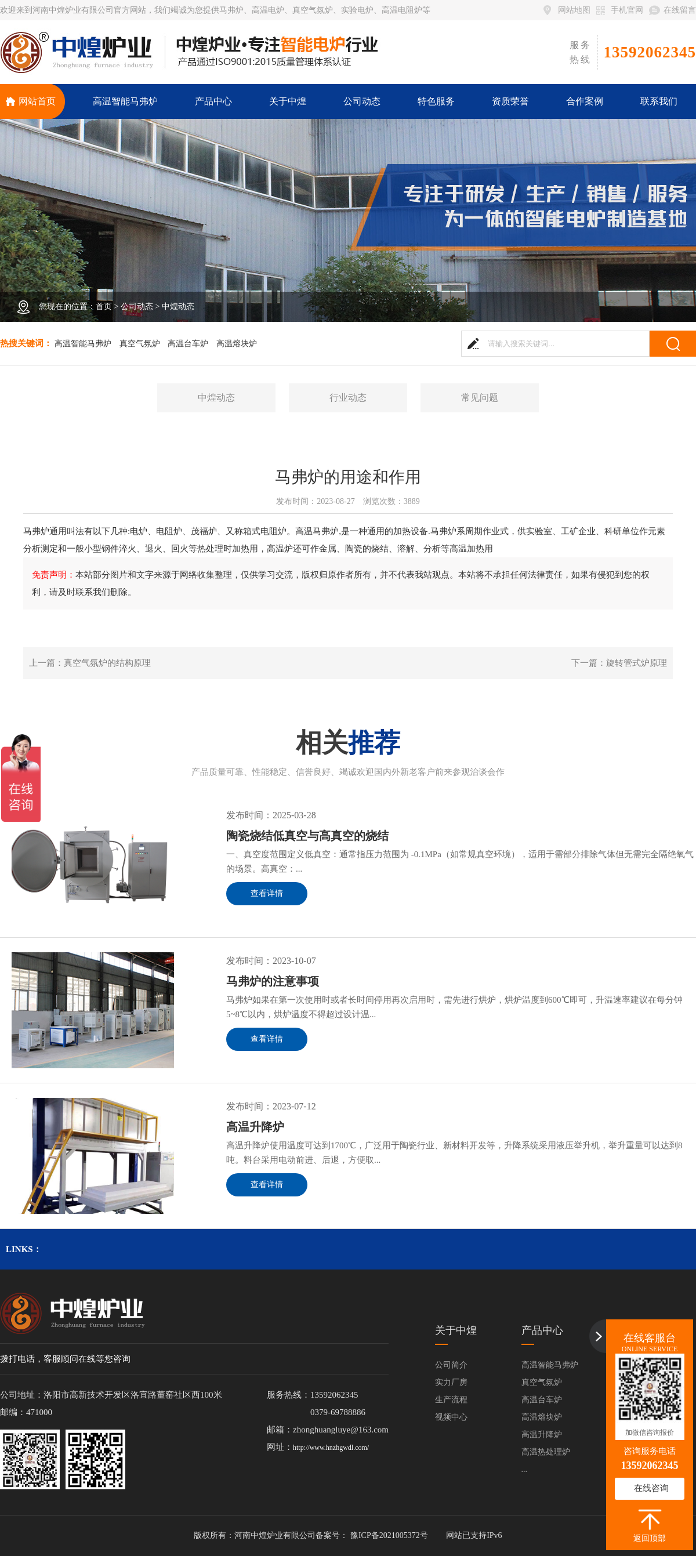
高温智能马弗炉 (83, 343)
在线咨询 (651, 1488)
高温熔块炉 (236, 343)
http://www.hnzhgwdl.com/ (331, 1447)
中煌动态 (178, 306)
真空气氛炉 (139, 343)
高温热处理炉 (545, 1452)
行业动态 (348, 397)
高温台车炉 (188, 343)
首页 (104, 306)
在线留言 (680, 10)
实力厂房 (451, 1382)
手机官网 (627, 10)
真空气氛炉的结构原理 (107, 663)
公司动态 (137, 306)
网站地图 (574, 10)
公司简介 (451, 1365)
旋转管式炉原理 (636, 663)
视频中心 (451, 1417)
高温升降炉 (541, 1434)
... (524, 1469)
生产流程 (451, 1399)
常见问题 (479, 397)
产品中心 (542, 1330)
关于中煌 (456, 1330)
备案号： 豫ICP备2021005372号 (371, 1535)
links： (24, 1249)
